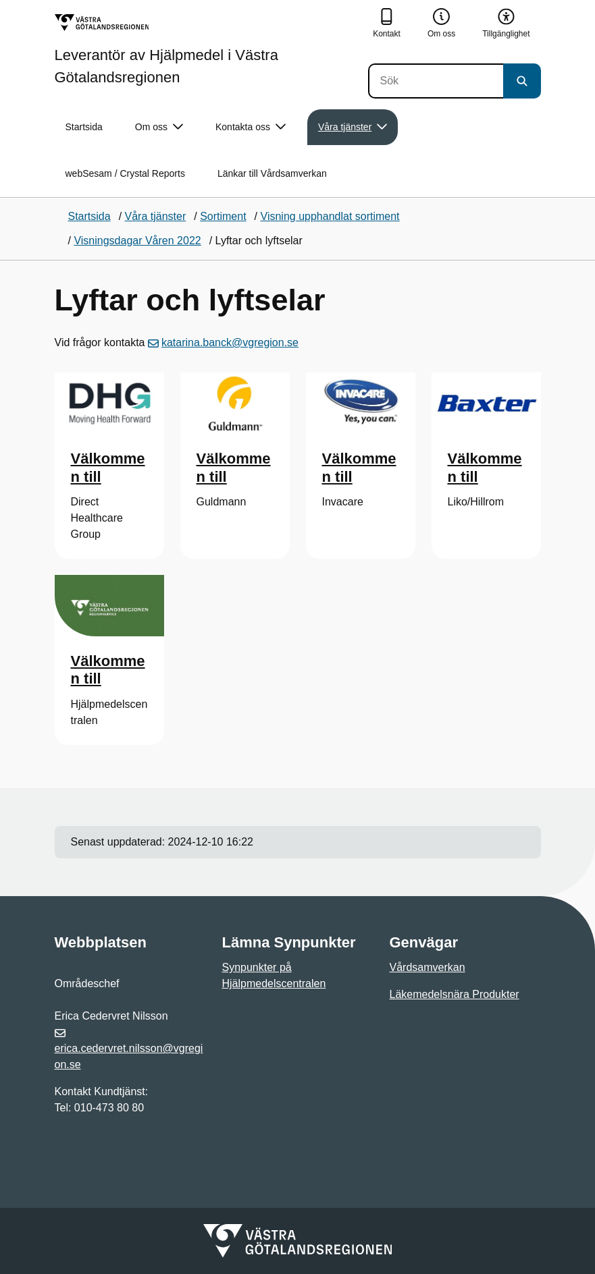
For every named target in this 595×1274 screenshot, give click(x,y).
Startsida (84, 126)
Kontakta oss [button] (250, 127)
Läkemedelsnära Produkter (454, 994)
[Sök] (435, 81)
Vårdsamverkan (427, 967)
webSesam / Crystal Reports (125, 173)
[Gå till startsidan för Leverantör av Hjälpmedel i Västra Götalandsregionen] (209, 49)
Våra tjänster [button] (352, 127)
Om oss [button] (159, 127)
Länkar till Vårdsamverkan (272, 173)
